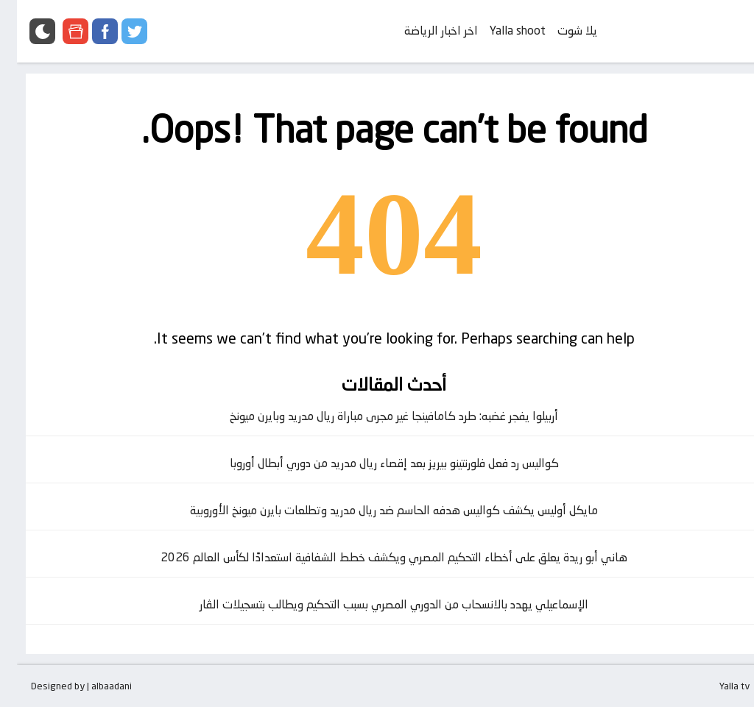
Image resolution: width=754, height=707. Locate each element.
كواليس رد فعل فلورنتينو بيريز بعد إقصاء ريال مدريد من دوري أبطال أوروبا (377, 463)
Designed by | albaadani (64, 685)
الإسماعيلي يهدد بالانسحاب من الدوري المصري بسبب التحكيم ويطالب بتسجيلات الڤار (377, 604)
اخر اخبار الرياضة (424, 30)
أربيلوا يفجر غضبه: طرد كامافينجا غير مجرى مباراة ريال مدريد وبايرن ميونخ (377, 416)
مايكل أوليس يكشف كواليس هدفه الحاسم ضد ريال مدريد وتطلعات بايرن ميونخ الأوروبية (377, 510)
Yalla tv (717, 685)
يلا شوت (560, 30)
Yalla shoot (501, 30)
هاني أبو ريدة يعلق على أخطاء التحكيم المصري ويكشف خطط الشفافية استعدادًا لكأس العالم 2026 (377, 557)
